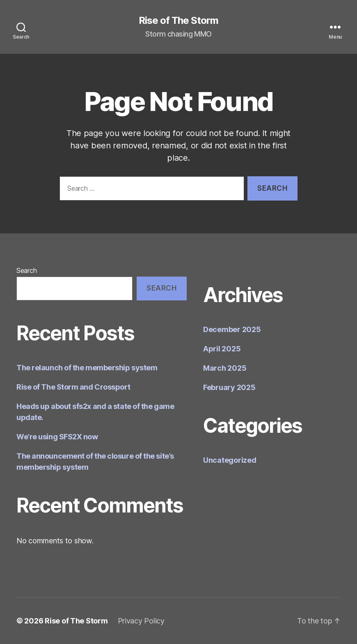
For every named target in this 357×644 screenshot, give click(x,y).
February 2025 (229, 387)
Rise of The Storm (178, 20)
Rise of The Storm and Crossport (73, 387)
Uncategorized (229, 460)
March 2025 (224, 368)
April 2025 (221, 348)
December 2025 (232, 329)
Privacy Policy (141, 620)
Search (26, 270)
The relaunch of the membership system (86, 367)
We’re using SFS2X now (57, 436)
